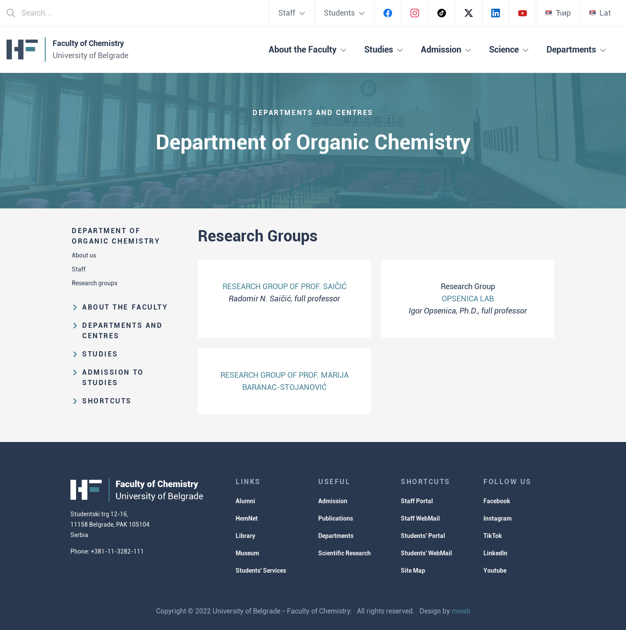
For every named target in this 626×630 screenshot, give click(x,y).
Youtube (494, 570)
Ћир (558, 12)
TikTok (492, 535)
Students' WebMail (426, 553)
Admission (332, 501)
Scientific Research (344, 553)
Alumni (245, 501)
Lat (600, 12)
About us (84, 255)
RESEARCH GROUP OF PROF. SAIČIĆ (284, 286)
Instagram (497, 518)
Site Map (413, 570)
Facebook (496, 501)
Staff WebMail (420, 518)
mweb (461, 611)
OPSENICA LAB (468, 298)
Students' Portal (423, 535)
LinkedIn (495, 553)
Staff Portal (417, 501)
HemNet (247, 518)
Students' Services (261, 570)
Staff (79, 269)
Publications (335, 518)
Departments (335, 535)
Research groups (94, 283)
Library (245, 535)
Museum (247, 553)
